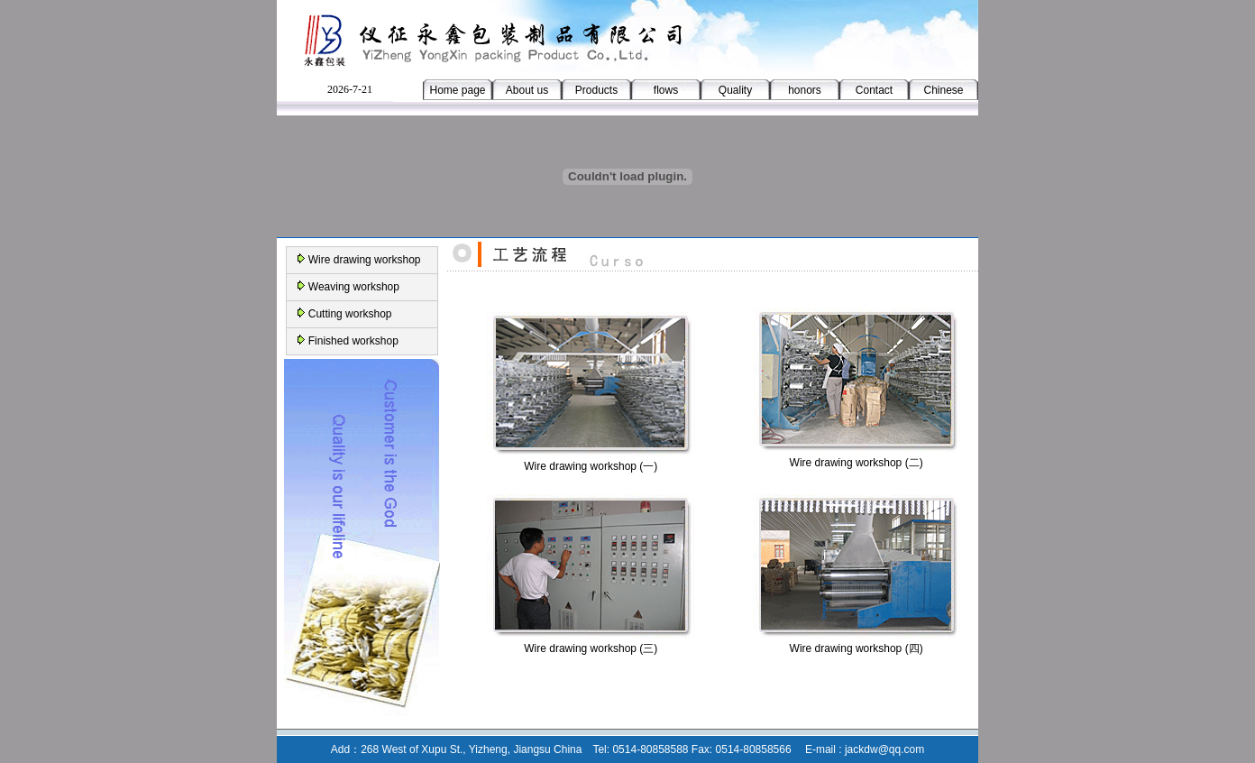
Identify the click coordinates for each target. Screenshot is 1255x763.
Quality (735, 90)
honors (804, 90)
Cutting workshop (350, 314)
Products (596, 90)
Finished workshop (353, 341)
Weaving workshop (353, 286)
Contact (874, 90)
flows (666, 90)
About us (527, 90)
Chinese (943, 90)
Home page (457, 90)
